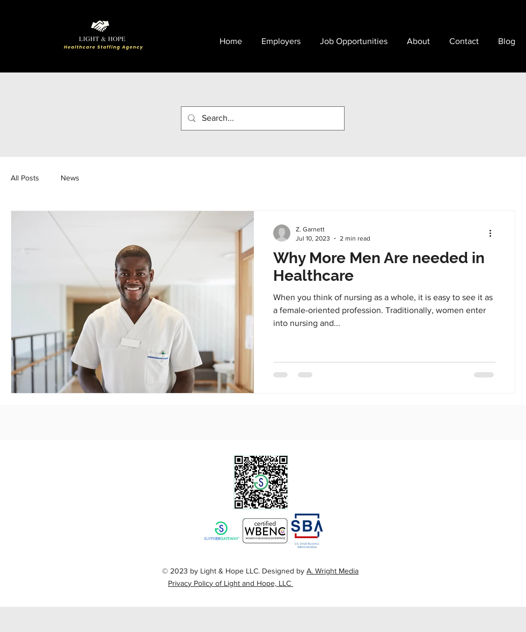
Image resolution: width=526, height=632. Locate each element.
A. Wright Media (332, 570)
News (70, 177)
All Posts (25, 177)
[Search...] (262, 118)
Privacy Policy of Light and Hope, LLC (230, 583)
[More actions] (493, 233)
